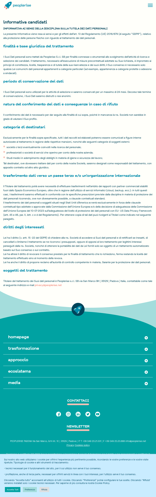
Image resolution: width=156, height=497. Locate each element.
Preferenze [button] (30, 489)
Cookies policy (82, 445)
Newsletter (78, 426)
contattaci (78, 401)
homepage (18, 337)
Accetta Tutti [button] (12, 489)
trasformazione (23, 348)
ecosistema (19, 371)
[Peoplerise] (17, 6)
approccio (18, 360)
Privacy (70, 445)
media (14, 383)
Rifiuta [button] (44, 489)
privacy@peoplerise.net (48, 285)
